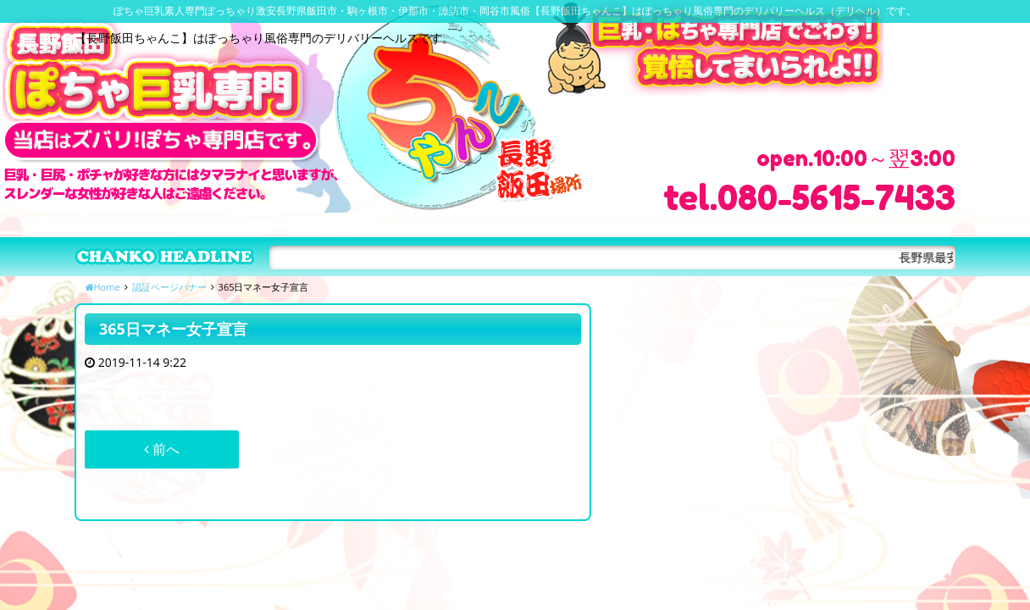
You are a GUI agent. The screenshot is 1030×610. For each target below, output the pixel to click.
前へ (162, 449)
